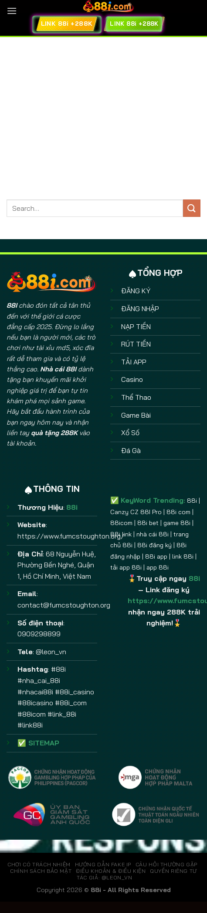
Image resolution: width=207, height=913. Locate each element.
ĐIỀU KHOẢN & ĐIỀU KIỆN (111, 871)
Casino (132, 379)
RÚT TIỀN (136, 344)
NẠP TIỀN (136, 326)
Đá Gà (131, 450)
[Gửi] (191, 207)
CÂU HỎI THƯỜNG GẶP (166, 864)
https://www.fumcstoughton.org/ (70, 536)
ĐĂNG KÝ (135, 290)
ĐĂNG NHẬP (140, 308)
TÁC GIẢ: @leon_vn (104, 877)
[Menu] (12, 10)
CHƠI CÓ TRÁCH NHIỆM (39, 864)
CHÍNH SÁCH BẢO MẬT (40, 871)
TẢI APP (133, 361)
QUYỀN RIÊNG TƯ (173, 871)
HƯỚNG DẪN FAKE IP (103, 864)
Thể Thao (136, 397)
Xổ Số (130, 432)
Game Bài (136, 415)
